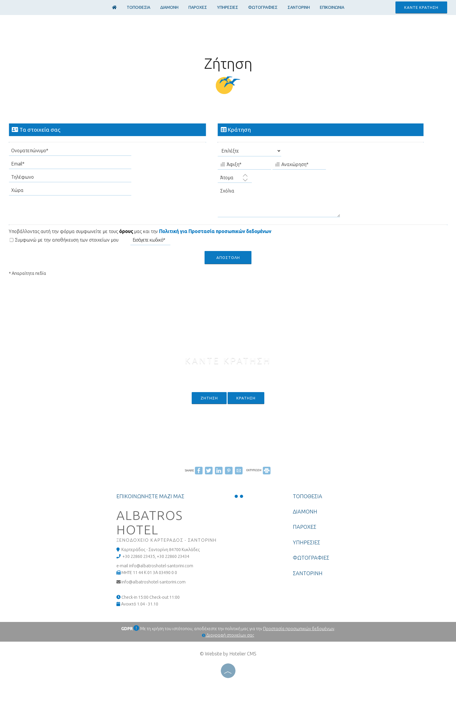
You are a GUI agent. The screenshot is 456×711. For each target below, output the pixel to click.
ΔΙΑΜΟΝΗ (169, 7)
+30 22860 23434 (173, 556)
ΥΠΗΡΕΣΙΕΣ (227, 7)
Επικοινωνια (332, 7)
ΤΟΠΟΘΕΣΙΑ (138, 7)
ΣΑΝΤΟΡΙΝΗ (299, 7)
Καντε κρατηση (421, 7)
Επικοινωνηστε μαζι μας (150, 496)
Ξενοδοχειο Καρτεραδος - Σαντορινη (166, 540)
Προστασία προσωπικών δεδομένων (298, 628)
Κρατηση (245, 398)
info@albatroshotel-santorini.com (153, 582)
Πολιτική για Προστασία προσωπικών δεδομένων (215, 231)
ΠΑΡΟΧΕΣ (197, 7)
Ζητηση (209, 398)
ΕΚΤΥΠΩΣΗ (258, 470)
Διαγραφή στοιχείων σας (228, 635)
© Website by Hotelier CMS (228, 653)
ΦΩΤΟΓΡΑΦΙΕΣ (263, 7)
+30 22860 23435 (138, 556)
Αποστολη (228, 257)
